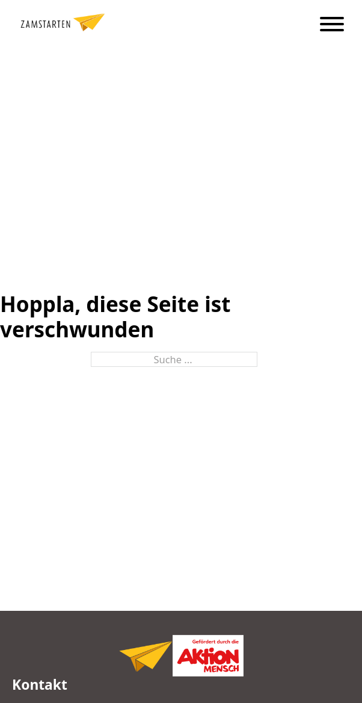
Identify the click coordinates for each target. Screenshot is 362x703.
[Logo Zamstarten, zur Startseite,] (145, 649)
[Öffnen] (332, 24)
